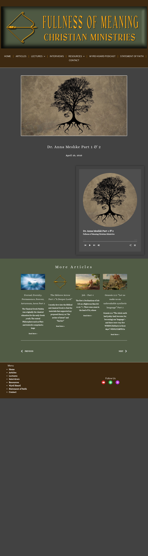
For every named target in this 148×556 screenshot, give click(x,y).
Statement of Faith (132, 56)
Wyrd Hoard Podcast (102, 56)
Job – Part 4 (88, 295)
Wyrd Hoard (15, 385)
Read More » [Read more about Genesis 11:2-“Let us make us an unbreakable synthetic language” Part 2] (115, 334)
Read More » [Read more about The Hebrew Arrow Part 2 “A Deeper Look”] (60, 326)
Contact (74, 60)
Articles (21, 56)
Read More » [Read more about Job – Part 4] (87, 316)
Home (7, 56)
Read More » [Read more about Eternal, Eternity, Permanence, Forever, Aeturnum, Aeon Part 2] (33, 334)
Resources (76, 56)
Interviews (57, 56)
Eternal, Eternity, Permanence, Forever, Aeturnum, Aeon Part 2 (33, 299)
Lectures (38, 56)
